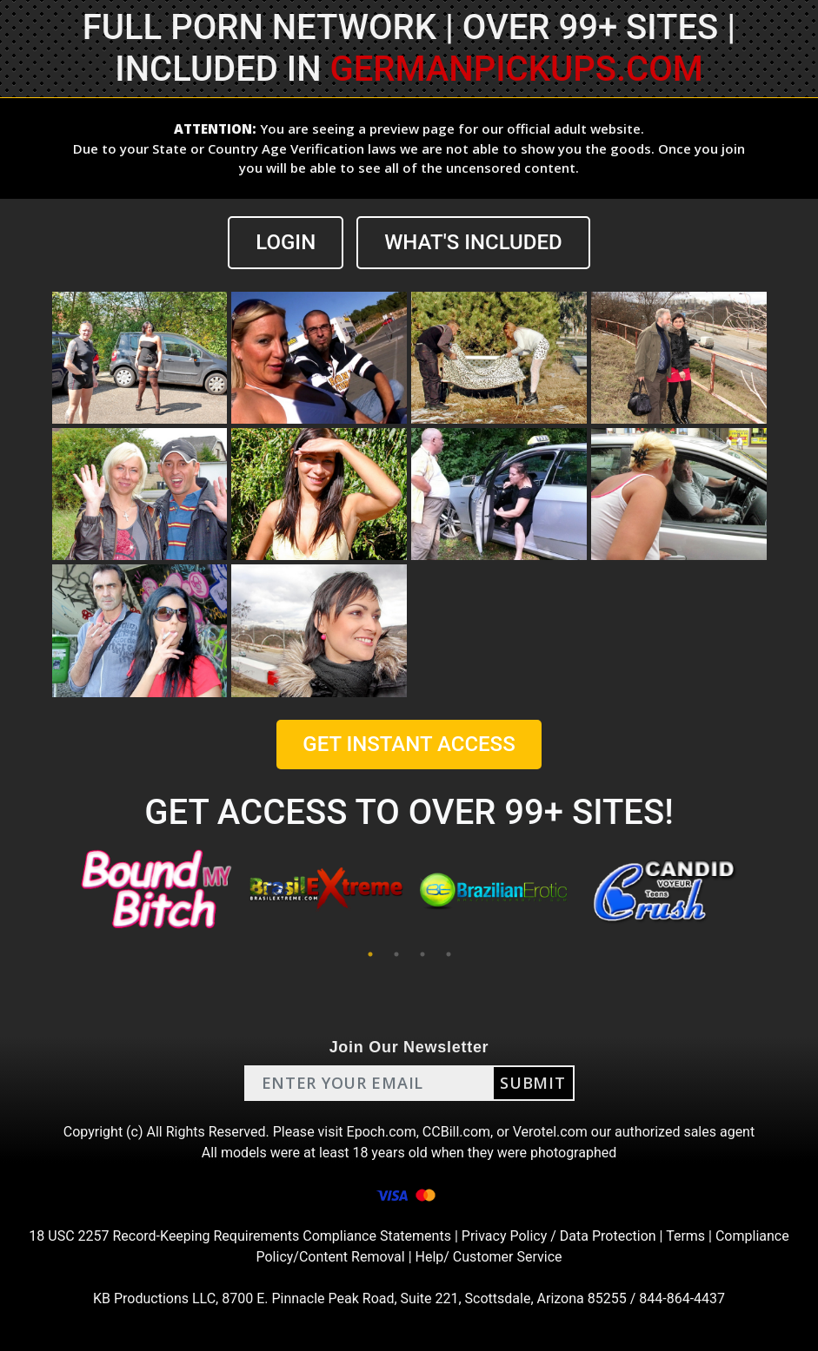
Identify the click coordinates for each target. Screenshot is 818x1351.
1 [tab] (370, 954)
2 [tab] (396, 954)
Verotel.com (550, 1132)
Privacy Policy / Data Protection (559, 1236)
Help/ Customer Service (489, 1257)
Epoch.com (381, 1132)
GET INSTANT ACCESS (409, 744)
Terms (685, 1236)
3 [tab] (422, 954)
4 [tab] (448, 954)
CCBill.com (456, 1132)
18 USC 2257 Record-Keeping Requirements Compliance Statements (240, 1236)
